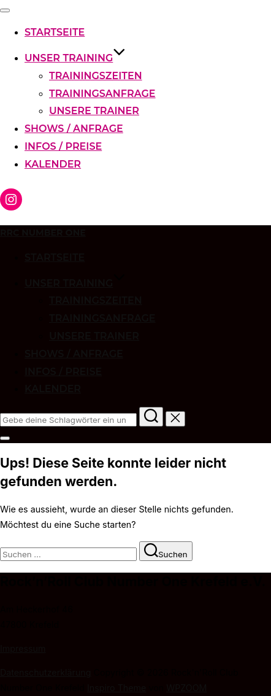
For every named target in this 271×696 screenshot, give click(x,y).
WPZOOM (186, 687)
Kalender (53, 164)
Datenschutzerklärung (45, 672)
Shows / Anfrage (74, 128)
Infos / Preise (63, 146)
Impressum (22, 648)
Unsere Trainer (94, 111)
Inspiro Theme (116, 687)
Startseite (55, 32)
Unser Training (75, 58)
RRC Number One (43, 232)
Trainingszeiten (95, 76)
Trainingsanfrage (102, 93)
